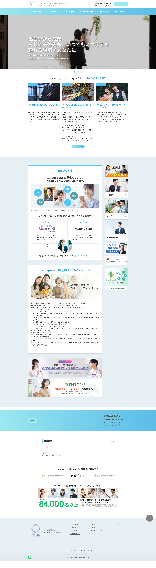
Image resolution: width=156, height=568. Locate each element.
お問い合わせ (119, 12)
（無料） (116, 4)
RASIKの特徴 (36, 12)
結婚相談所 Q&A (103, 12)
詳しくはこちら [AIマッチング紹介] (83, 258)
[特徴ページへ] (65, 354)
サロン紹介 (70, 12)
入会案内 (53, 12)
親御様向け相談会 (86, 12)
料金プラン (94, 534)
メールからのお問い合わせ (113, 432)
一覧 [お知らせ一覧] (111, 448)
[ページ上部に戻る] (149, 525)
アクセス (67, 557)
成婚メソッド (95, 531)
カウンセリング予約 (116, 531)
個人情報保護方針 (86, 557)
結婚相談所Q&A (75, 541)
